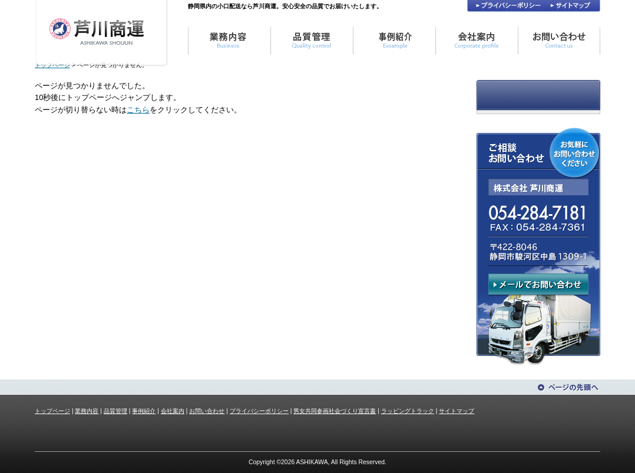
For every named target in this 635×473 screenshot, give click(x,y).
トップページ (52, 411)
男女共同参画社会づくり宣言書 (334, 411)
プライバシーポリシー (259, 411)
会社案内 (172, 411)
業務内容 (86, 411)
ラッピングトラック (407, 411)
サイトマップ (456, 411)
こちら (138, 109)
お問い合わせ (206, 411)
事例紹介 (144, 411)
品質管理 (115, 411)
